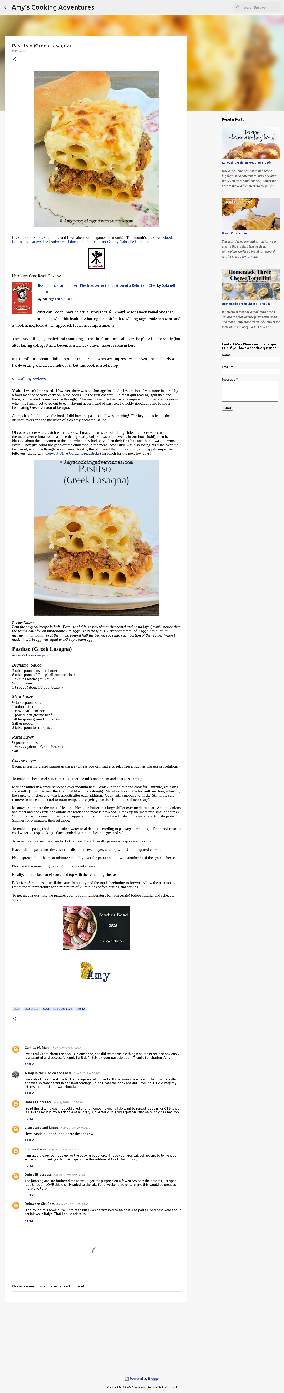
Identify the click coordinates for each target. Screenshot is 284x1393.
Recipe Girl (43, 655)
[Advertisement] (96, 1337)
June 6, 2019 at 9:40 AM (66, 1047)
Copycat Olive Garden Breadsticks (72, 453)
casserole (31, 1009)
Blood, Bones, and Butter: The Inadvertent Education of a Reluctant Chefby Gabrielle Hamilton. (92, 239)
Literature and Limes (42, 1127)
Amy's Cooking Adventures (53, 7)
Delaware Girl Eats (40, 1204)
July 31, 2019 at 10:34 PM (63, 1149)
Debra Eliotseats (38, 1102)
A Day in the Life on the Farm (48, 1073)
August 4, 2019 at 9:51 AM (69, 1174)
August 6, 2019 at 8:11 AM (71, 1203)
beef (17, 1009)
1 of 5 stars (63, 299)
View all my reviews (29, 379)
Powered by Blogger (142, 1379)
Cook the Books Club (35, 237)
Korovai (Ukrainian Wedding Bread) (246, 162)
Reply (29, 1064)
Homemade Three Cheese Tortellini (246, 303)
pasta (81, 1009)
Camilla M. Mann (37, 1047)
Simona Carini (36, 1149)
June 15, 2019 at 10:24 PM (75, 1127)
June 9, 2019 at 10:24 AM (68, 1102)
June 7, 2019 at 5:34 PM (87, 1073)
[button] (14, 59)
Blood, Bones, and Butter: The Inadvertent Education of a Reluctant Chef (96, 285)
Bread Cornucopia (234, 233)
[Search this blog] (259, 7)
